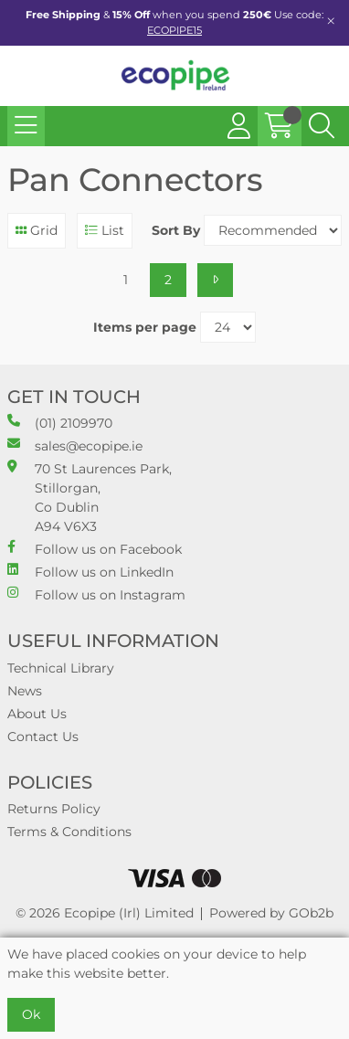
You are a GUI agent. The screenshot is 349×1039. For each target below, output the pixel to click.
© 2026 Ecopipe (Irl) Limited (105, 913)
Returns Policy (53, 808)
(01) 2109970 (59, 422)
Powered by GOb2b (271, 913)
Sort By (176, 230)
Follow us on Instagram (96, 594)
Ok (31, 1014)
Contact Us (43, 736)
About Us (37, 713)
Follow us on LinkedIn (90, 571)
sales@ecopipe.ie (75, 445)
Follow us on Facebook (94, 548)
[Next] (215, 280)
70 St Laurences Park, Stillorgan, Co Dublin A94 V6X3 (89, 497)
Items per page (144, 327)
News (24, 691)
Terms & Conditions (69, 831)
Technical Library (60, 668)
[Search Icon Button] (321, 126)
